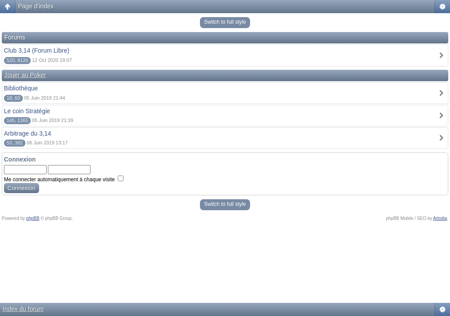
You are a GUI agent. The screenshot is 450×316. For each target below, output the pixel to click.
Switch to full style (225, 22)
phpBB (33, 218)
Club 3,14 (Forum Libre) (36, 50)
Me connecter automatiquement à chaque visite (63, 179)
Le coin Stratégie (27, 111)
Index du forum (23, 308)
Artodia (440, 218)
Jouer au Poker (25, 75)
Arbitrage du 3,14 (27, 133)
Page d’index (36, 6)
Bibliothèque (21, 88)
